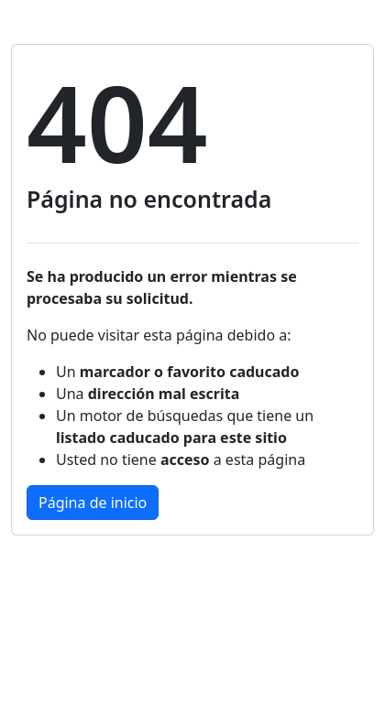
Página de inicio (92, 502)
